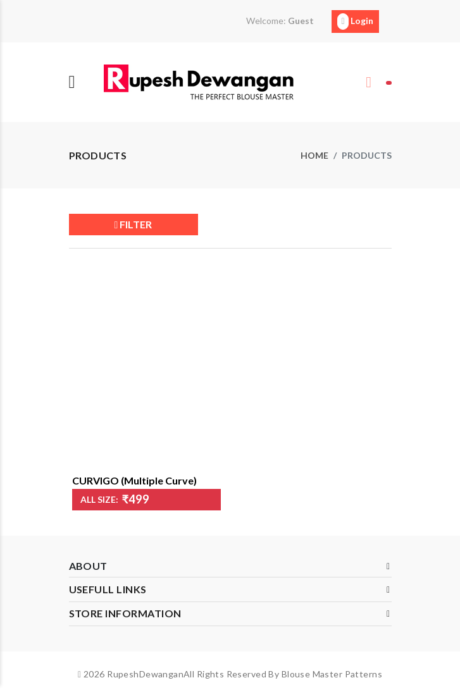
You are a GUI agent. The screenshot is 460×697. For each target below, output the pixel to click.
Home (314, 155)
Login (355, 21)
